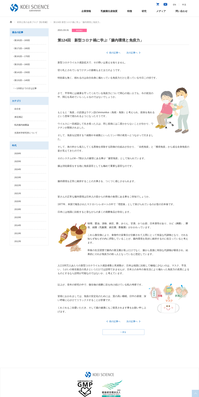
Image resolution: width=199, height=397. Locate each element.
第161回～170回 (22, 56)
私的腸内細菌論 (21, 125)
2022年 (17, 185)
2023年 (17, 177)
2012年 (17, 241)
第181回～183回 (22, 40)
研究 (144, 11)
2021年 (17, 193)
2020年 (17, 201)
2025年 (17, 161)
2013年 (17, 233)
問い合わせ (181, 11)
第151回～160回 (22, 64)
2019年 (17, 209)
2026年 (17, 153)
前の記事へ (114, 52)
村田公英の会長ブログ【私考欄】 (32, 22)
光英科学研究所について (25, 133)
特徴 (129, 11)
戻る (124, 332)
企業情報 (86, 11)
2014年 (17, 225)
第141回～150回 (22, 72)
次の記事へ (132, 52)
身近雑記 (18, 117)
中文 (184, 4)
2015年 (17, 217)
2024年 (17, 169)
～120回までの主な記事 (25, 88)
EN (174, 4)
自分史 (17, 109)
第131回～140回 (22, 80)
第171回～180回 (22, 48)
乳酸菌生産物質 (109, 11)
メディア (161, 11)
